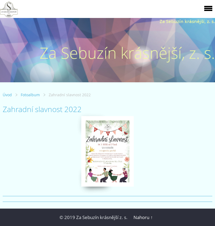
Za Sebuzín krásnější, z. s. (187, 21)
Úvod (7, 94)
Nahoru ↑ (143, 217)
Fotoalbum (30, 94)
